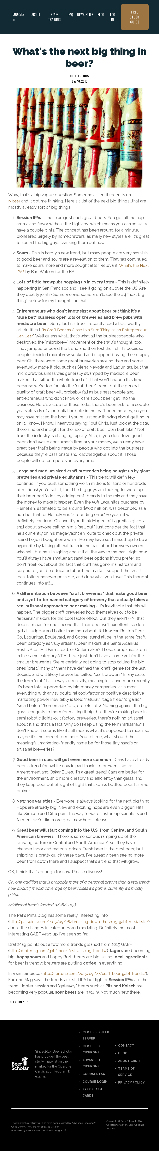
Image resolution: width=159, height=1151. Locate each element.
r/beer (14, 201)
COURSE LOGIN (95, 1088)
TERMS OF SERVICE (126, 1078)
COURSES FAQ (94, 1080)
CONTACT (126, 1051)
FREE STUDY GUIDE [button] (135, 17)
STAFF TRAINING (54, 17)
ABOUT (35, 14)
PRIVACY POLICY (131, 1088)
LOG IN (112, 17)
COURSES (18, 17)
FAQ (71, 14)
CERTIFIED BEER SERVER (96, 1041)
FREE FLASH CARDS (92, 1098)
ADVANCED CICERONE (91, 1069)
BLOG (101, 14)
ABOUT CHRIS (129, 1067)
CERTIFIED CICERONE (91, 1055)
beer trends (79, 76)
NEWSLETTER (85, 14)
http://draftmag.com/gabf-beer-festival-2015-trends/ (61, 950)
